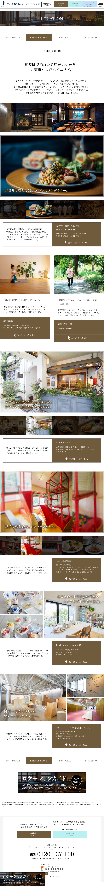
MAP (47, 4)
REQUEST (61, 4)
